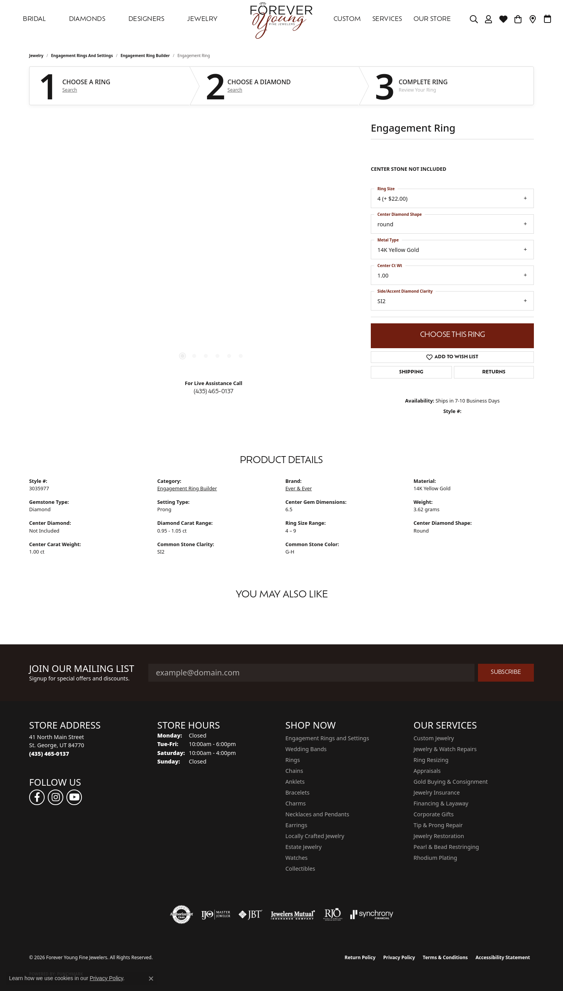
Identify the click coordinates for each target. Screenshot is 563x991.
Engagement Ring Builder (145, 55)
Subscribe (506, 672)
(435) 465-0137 (213, 392)
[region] (211, 257)
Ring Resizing (431, 760)
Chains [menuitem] (294, 770)
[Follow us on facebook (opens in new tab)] (37, 797)
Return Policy (360, 957)
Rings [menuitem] (292, 760)
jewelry (36, 55)
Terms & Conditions (445, 957)
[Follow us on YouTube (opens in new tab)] (74, 797)
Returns (494, 372)
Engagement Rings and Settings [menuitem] (327, 738)
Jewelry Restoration (439, 836)
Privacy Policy (399, 957)
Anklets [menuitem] (295, 781)
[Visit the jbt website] (250, 914)
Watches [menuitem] (296, 857)
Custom (347, 19)
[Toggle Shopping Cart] (518, 19)
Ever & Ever (298, 488)
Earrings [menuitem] (296, 825)
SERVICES (387, 19)
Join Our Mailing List (81, 668)
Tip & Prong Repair (438, 825)
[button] (474, 19)
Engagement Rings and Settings (82, 55)
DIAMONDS (87, 19)
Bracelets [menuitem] (297, 792)
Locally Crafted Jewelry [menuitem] (314, 836)
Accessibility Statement (503, 957)
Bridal (34, 19)
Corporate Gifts (434, 814)
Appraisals (427, 770)
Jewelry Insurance (437, 792)
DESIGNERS (146, 19)
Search (70, 90)
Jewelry (202, 19)
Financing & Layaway (441, 803)
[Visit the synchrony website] (371, 914)
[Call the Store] (49, 753)
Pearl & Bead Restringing (446, 846)
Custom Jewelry (434, 738)
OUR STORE (432, 19)
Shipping (411, 372)
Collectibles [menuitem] (300, 868)
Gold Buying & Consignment (451, 781)
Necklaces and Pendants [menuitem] (317, 814)
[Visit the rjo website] (332, 914)
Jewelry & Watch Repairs (445, 749)
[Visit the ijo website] (215, 914)
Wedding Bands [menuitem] (306, 749)
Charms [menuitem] (295, 803)
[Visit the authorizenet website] (182, 914)
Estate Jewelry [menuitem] (303, 846)
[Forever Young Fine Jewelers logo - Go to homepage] (281, 19)
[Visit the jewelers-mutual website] (293, 914)
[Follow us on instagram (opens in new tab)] (55, 797)
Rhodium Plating (435, 857)
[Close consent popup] (151, 978)
